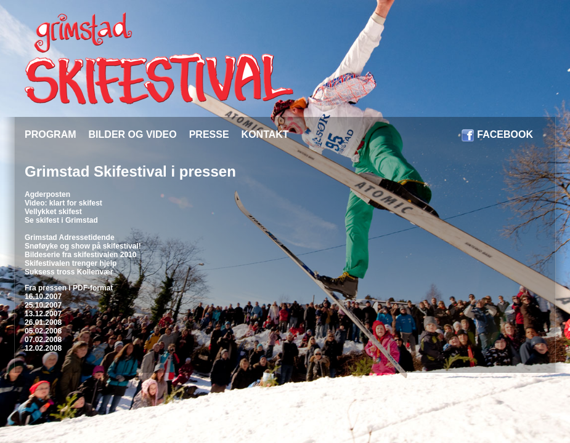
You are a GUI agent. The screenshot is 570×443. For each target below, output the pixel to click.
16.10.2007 (43, 296)
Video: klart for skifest (63, 203)
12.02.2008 (43, 348)
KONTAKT (265, 134)
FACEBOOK (505, 134)
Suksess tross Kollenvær (69, 272)
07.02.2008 (43, 339)
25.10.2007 (43, 305)
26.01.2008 (43, 322)
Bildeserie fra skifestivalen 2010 (80, 254)
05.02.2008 (43, 331)
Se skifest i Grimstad (61, 220)
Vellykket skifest (53, 211)
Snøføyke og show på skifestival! (83, 246)
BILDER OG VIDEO (133, 134)
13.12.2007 (43, 313)
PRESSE (209, 134)
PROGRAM (50, 134)
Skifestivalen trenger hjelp (70, 263)
